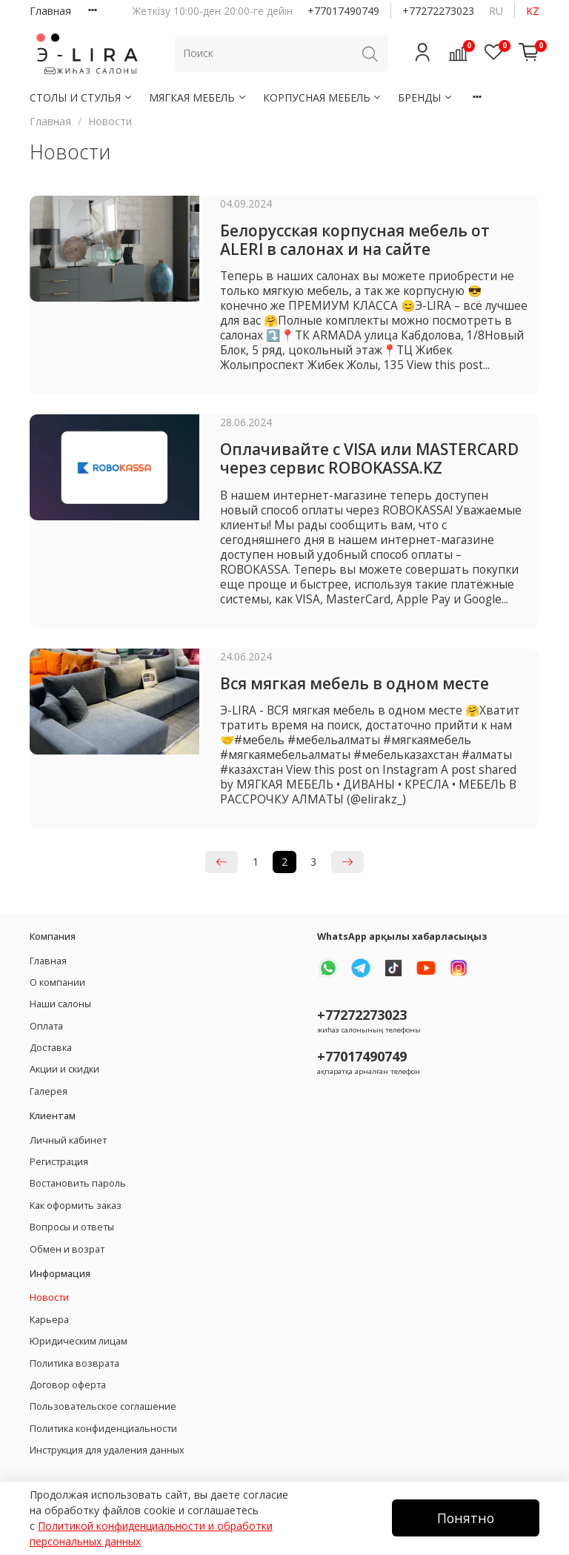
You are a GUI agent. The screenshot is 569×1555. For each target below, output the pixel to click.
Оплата (46, 1026)
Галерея (48, 1091)
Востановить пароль (78, 1183)
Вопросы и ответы (72, 1227)
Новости (49, 1297)
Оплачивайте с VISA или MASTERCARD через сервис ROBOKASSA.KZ (369, 458)
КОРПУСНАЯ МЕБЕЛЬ (323, 97)
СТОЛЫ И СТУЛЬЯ (81, 97)
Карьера (49, 1319)
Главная (50, 11)
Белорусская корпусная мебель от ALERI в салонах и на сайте (355, 239)
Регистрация (59, 1162)
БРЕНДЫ (425, 97)
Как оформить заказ (76, 1205)
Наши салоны (60, 1004)
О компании (57, 982)
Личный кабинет (68, 1140)
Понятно (465, 1518)
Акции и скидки (64, 1069)
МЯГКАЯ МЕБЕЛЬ (198, 97)
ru (496, 11)
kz (532, 11)
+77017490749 (343, 11)
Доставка (51, 1047)
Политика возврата (74, 1363)
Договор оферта (68, 1385)
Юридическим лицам (78, 1341)
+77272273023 (438, 11)
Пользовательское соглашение (103, 1406)
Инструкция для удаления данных (107, 1450)
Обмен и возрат (67, 1249)
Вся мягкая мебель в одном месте (354, 683)
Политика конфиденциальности (103, 1428)
